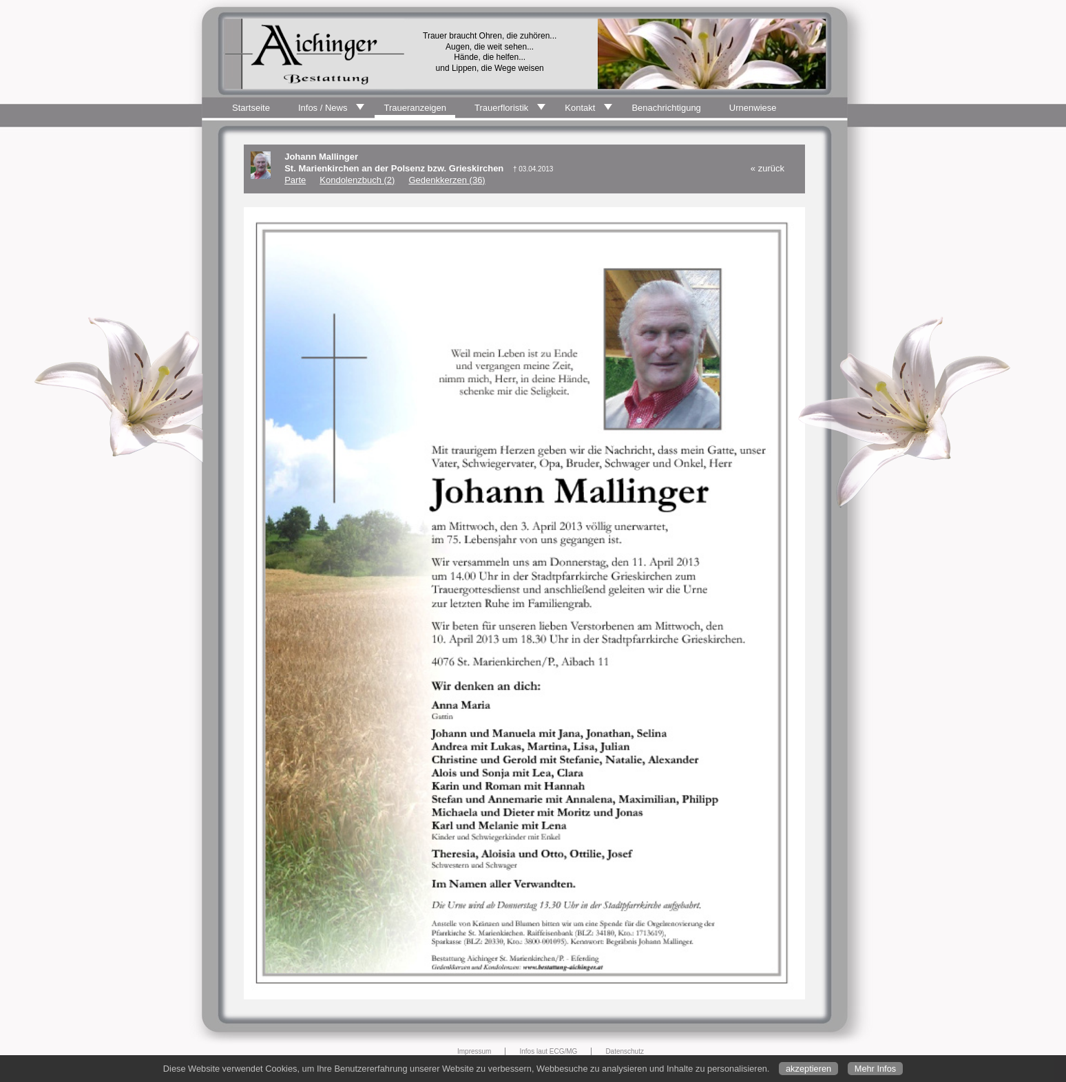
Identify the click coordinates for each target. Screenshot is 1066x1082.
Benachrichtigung (665, 108)
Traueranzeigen (415, 108)
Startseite (251, 108)
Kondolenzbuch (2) (357, 180)
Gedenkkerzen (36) (446, 180)
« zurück (767, 168)
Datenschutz (624, 1051)
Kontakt (580, 108)
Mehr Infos (875, 1068)
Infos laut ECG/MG (548, 1051)
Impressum (474, 1051)
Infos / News (323, 108)
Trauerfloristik (501, 108)
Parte (295, 180)
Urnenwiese (753, 108)
